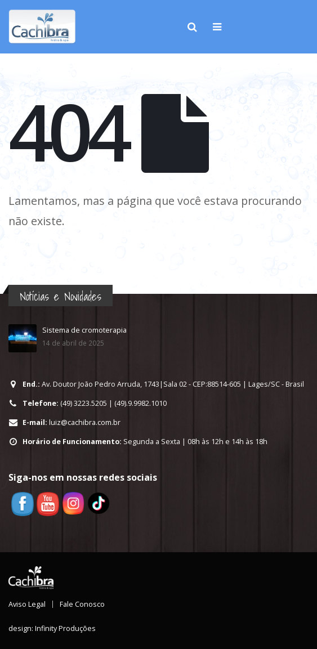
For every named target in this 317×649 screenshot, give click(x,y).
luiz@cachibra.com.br (84, 422)
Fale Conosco (82, 604)
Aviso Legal (27, 604)
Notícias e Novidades (60, 296)
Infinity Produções (65, 628)
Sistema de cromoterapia (84, 330)
